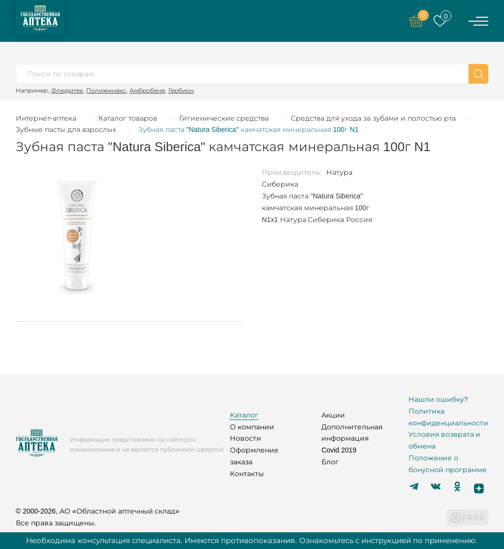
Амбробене (147, 90)
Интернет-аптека (46, 118)
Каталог (244, 415)
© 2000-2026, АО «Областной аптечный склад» (97, 511)
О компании (252, 426)
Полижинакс (106, 90)
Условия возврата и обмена (445, 440)
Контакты (247, 473)
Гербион (181, 90)
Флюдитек (67, 90)
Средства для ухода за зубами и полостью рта (373, 118)
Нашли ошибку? (438, 399)
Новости (245, 438)
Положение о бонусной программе (448, 463)
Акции (333, 415)
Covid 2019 (338, 450)
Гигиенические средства (224, 118)
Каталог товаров (127, 118)
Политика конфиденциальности (448, 417)
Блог (330, 461)
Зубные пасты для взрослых (66, 129)
